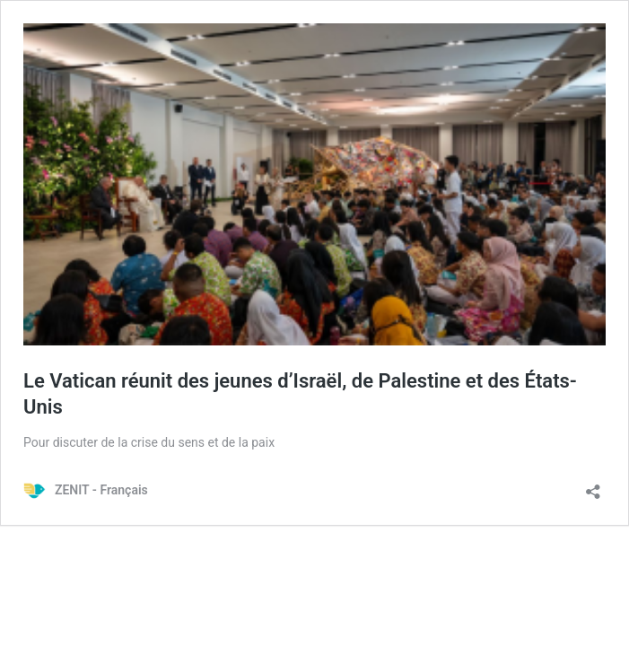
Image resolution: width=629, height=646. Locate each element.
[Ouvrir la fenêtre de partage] (593, 486)
